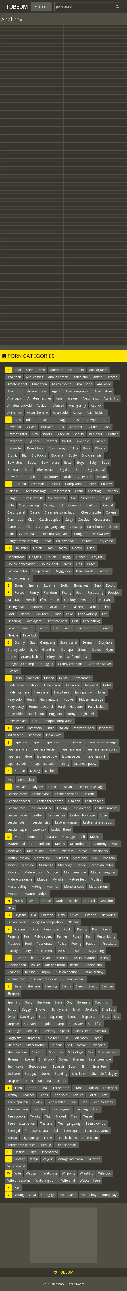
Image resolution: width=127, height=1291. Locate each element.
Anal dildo (104, 384)
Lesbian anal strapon (98, 822)
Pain (89, 936)
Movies (96, 879)
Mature (51, 836)
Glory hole (54, 657)
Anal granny (77, 405)
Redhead (13, 972)
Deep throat (41, 571)
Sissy (28, 1002)
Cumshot (74, 505)
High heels (87, 714)
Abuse (77, 412)
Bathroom (14, 441)
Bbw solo (82, 441)
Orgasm (20, 915)
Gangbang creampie (21, 664)
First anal (105, 600)
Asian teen (39, 384)
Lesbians (67, 787)
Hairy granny (83, 692)
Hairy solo (14, 699)
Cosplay (83, 519)
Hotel (107, 685)
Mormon (52, 886)
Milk (95, 858)
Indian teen (15, 735)
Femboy (70, 600)
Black (106, 427)
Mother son (42, 858)
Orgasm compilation (48, 922)
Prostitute (109, 943)
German (88, 642)
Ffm (43, 600)
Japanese (21, 742)
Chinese (13, 491)
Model (82, 865)
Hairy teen (61, 692)
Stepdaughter (38, 1066)
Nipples (74, 901)
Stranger (13, 1059)
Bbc (105, 420)
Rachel (74, 965)
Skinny (66, 986)
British (76, 420)
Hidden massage (91, 699)
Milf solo (108, 858)
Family (34, 592)
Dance (80, 557)
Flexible (12, 635)
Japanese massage (103, 742)
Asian (29, 370)
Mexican (13, 893)
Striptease (33, 1038)
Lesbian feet (94, 801)
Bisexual (63, 434)
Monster (53, 872)
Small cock (46, 1059)
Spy (69, 1002)
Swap (11, 1016)
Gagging (47, 664)
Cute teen (86, 541)
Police (62, 943)
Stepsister (76, 1024)
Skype (97, 1038)
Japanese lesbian (44, 749)
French (30, 600)
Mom (18, 836)
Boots (47, 434)
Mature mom (98, 886)
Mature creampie (19, 879)
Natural (89, 901)
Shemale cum (17, 1052)
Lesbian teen (81, 808)
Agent (56, 391)
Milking (36, 886)
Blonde (100, 448)
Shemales (14, 1045)
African (112, 377)
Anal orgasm (98, 370)
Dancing (104, 571)
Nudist (19, 901)
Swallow (91, 1009)
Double (51, 557)
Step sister (89, 1016)
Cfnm (79, 491)
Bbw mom (15, 477)
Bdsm (30, 420)
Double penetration (21, 564)
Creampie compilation (60, 512)
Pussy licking (106, 936)
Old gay (73, 922)
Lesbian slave (17, 815)
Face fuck (30, 635)
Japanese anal (71, 749)
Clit (28, 526)
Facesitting (95, 592)
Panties (62, 936)
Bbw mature (50, 462)
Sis (67, 1038)
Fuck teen (42, 614)
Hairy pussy (15, 706)
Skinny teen (82, 1031)
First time (87, 600)
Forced (20, 592)
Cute (10, 505)
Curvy (69, 519)
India (50, 728)
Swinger (107, 986)
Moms (12, 865)
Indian (19, 728)
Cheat (47, 541)
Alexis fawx (91, 398)
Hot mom (72, 685)
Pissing (82, 929)
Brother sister (17, 434)
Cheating (94, 491)
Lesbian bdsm (17, 822)
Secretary (48, 1031)
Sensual (100, 1031)
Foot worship (87, 614)
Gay (32, 642)
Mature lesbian (18, 858)
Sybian (82, 1045)
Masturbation (79, 844)
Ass (70, 370)
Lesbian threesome (49, 801)
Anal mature (103, 391)
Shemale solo (108, 1052)
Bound (102, 477)
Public (68, 929)
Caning (49, 505)
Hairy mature (49, 699)
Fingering (14, 621)
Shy (116, 1016)
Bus (61, 427)
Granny (20, 642)
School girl (75, 1052)
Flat (55, 628)
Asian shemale (37, 412)
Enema (33, 585)
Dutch (91, 564)
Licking (62, 808)
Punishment (44, 950)
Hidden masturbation (22, 685)
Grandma (49, 649)
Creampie (38, 484)
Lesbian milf (16, 808)
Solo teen (53, 1038)
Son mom (80, 1038)
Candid (108, 505)
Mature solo (36, 851)
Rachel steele (24, 958)
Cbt (60, 505)
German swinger (99, 664)
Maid (115, 844)
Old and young (17, 922)
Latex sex (39, 829)
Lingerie (89, 794)
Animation (14, 412)
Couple (105, 498)
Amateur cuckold (19, 405)
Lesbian (20, 787)
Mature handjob (36, 893)
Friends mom (86, 628)
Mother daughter (103, 872)
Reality (30, 972)
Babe (105, 462)
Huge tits (55, 714)
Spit (69, 1045)
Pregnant (21, 929)
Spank (64, 1031)
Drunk (37, 548)
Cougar (79, 534)
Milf (82, 836)
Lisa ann (74, 801)
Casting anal (16, 512)
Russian (44, 958)
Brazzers (50, 441)
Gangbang (47, 642)
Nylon (33, 901)
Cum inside (15, 519)
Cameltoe (14, 526)
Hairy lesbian (97, 706)
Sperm (29, 1059)
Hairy (18, 678)
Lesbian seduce (41, 808)
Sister (19, 986)
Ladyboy (37, 787)
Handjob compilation (57, 721)
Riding (104, 958)
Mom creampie (75, 872)
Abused (58, 405)
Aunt (80, 370)
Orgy (61, 915)
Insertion (34, 735)
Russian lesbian (73, 979)
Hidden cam (51, 685)
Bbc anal (57, 455)
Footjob (114, 592)
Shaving (78, 1059)
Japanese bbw (47, 756)
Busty (73, 455)
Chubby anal (65, 541)
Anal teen (14, 377)
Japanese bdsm (18, 763)
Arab (41, 370)
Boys (80, 462)
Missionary (100, 851)
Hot (34, 721)
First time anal (56, 621)
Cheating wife (91, 512)
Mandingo (65, 865)
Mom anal (14, 851)
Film (106, 607)
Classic (35, 512)
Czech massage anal (54, 534)
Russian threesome (44, 979)
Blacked (100, 441)
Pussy (77, 936)
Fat (104, 614)
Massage (68, 836)
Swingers (83, 1002)
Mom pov (80, 858)
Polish (62, 950)
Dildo (91, 548)
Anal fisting (84, 384)
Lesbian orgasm (66, 822)
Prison (76, 950)
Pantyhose (51, 929)
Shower (41, 1009)
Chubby (106, 484)
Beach (43, 420)
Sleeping (51, 986)
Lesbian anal (41, 794)
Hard (61, 706)
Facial (52, 607)
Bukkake (47, 427)
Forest (106, 628)
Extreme (49, 585)
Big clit (12, 455)
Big (24, 455)
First (75, 621)
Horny (71, 714)
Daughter (21, 548)
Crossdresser (60, 491)
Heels (31, 699)
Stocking (38, 1052)
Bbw (18, 420)
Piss (35, 929)
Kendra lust (26, 779)
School (12, 1009)
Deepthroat (15, 557)
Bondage (60, 420)
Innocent (105, 728)
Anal (18, 370)
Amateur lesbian (39, 398)
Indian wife (54, 735)
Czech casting (29, 505)
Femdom (50, 592)
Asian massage (67, 398)
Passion (91, 943)
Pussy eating (94, 950)
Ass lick (96, 405)
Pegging (13, 936)
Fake (69, 614)
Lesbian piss (41, 822)
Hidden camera (18, 692)
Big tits (92, 427)
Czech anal (27, 534)
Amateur (56, 370)
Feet (79, 592)
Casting (55, 484)
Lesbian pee (56, 815)
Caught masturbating (22, 541)
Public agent (43, 936)
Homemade (81, 678)
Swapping (98, 1045)
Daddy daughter (19, 578)
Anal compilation (77, 391)
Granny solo (16, 649)
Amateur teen (37, 391)
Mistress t (46, 865)
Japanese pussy (85, 763)
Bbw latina (15, 462)
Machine (28, 865)
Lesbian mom (17, 794)
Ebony (19, 585)
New (10, 908)
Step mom (102, 1002)
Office (74, 915)
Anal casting (34, 377)
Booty (31, 462)
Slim (84, 1066)
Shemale (33, 986)
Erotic (64, 585)
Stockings (27, 1016)
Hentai (63, 678)
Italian (63, 728)
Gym (109, 649)
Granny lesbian (31, 657)
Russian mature (83, 958)
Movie (83, 851)
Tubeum (17, 6)
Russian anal (93, 965)
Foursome (36, 607)
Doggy (66, 557)
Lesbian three (61, 829)
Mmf (53, 851)
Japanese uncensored (101, 749)
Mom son (34, 836)
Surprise (13, 1024)
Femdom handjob (20, 628)
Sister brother (36, 1045)
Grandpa (66, 649)
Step (60, 1024)
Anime (97, 377)
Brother (112, 434)
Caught (12, 498)
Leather (37, 815)
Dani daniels (85, 571)
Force (55, 600)
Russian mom (55, 965)
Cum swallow (99, 534)
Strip (42, 1016)
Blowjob (91, 420)
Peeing (76, 943)
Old (33, 915)
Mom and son (40, 844)
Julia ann (78, 742)
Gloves (96, 649)
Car (73, 498)
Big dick (65, 469)
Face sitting (91, 621)
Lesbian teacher (18, 801)
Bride (28, 469)
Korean (20, 771)
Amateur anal (17, 384)
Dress (67, 564)
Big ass (31, 427)
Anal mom (14, 391)
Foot (10, 614)
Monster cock (74, 886)
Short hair (56, 1052)
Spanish (58, 1066)
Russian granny (92, 972)
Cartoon (92, 505)
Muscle (42, 879)
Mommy (100, 844)
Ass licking (111, 398)
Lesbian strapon (66, 794)
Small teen (100, 1066)
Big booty (51, 477)
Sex (90, 1052)
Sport (73, 1066)
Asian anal (81, 377)
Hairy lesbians (17, 721)
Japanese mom (56, 742)
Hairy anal (91, 685)
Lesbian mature (106, 808)
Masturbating (17, 886)
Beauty (79, 434)
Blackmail (76, 427)
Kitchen (50, 771)
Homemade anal (41, 706)
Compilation (74, 484)
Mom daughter (102, 865)
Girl (87, 657)
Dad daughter (17, 571)
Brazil (68, 462)
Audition (42, 405)
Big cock (33, 441)
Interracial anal (83, 728)
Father (93, 607)
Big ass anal (96, 469)
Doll (79, 564)
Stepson (30, 1024)
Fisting (66, 592)
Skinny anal (60, 1009)
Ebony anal (81, 585)
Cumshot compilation (102, 526)
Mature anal (16, 844)
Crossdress (102, 519)
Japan (37, 742)
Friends (24, 614)
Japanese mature (19, 756)
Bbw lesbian (45, 469)
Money (60, 844)
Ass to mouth (61, 384)
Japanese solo (44, 763)
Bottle (67, 477)
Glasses (13, 671)
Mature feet (77, 879)
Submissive (15, 1066)
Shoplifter (95, 1024)
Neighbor (106, 901)
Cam (10, 534)
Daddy (62, 548)
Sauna (72, 1016)
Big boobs (38, 455)
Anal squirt (15, 398)
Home (101, 692)
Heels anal (41, 692)
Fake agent (33, 621)
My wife (58, 879)
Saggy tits (14, 1038)
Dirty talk (96, 557)
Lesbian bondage (82, 815)
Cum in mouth (33, 498)
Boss (86, 448)
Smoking (43, 1002)
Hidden (49, 678)
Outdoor (89, 915)
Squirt (93, 986)
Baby (93, 462)
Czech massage (35, 491)
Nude (60, 901)
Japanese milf (97, 756)
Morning (13, 872)
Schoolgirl (14, 1031)
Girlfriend (73, 657)
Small (76, 1009)
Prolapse (13, 943)
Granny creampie (70, 664)
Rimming (61, 958)
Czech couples (49, 519)
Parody (12, 950)
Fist (64, 607)
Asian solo (60, 412)
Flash (57, 614)
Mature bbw (33, 872)
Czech (91, 484)
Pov (95, 929)
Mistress (67, 851)
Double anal (49, 564)
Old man (47, 915)
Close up (76, 526)
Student (56, 1045)
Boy (35, 434)
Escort (110, 585)
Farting (43, 628)
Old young (108, 915)
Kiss (10, 779)
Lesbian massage (91, 787)
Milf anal (62, 858)
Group (82, 649)
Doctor (77, 548)
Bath (78, 469)
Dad (50, 548)
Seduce (31, 1031)
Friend (67, 628)
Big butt (33, 477)
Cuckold (20, 484)
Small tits (108, 1009)
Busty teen (84, 477)
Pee (26, 936)
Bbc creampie (92, 455)
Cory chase (106, 541)
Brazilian (13, 469)
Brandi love (35, 448)
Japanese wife (17, 749)
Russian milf (16, 979)
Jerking (64, 763)
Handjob (33, 678)
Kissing (35, 771)
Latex (52, 787)
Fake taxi (13, 600)
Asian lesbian (96, 412)
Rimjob (45, 972)
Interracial (35, 728)
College (111, 512)
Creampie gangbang (50, 526)
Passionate (45, 943)
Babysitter (14, 448)
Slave (58, 1002)
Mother (95, 836)
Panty (27, 950)
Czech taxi (88, 498)
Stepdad (46, 1024)
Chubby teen (57, 498)
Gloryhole (105, 642)
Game (11, 657)
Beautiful (95, 434)
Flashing (77, 607)
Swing (63, 1059)
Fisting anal (15, 607)
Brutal (66, 441)
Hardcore (76, 706)
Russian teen (16, 965)
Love (103, 815)
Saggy (26, 1009)
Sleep (80, 986)
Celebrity (112, 491)
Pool (28, 943)
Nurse (46, 901)
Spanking (13, 1002)
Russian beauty (66, 972)
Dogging (35, 557)
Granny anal (68, 642)
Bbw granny (56, 448)
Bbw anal (14, 427)
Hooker (68, 699)
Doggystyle (63, 571)
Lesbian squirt (17, 829)
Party (106, 929)
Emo (97, 585)
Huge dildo (15, 714)
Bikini (74, 448)
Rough (35, 965)
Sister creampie (100, 1059)
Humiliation (36, 714)
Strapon (13, 993)
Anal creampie (58, 377)
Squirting (56, 1016)
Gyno (33, 649)
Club (31, 519)
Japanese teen (72, 756)
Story (105, 1016)
